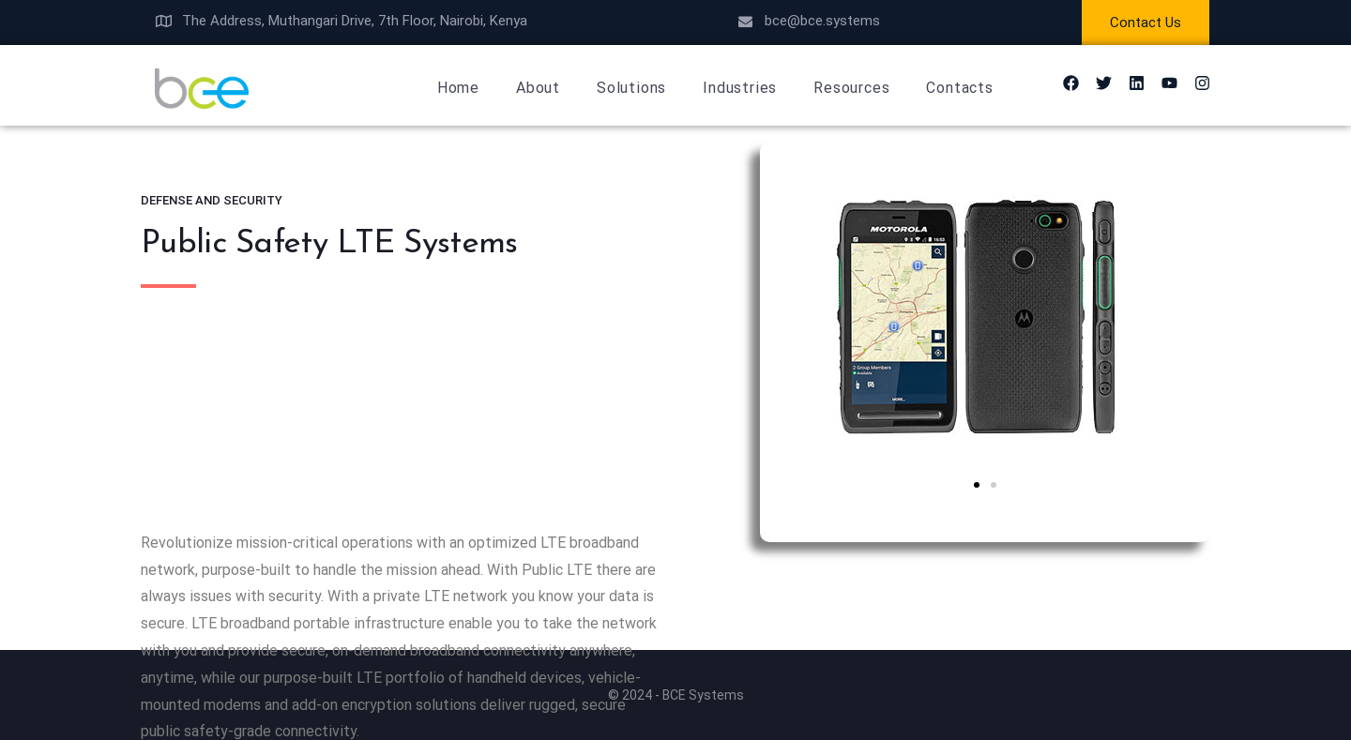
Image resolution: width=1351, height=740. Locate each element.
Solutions (631, 88)
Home (458, 88)
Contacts (959, 88)
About (538, 88)
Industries (740, 88)
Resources (851, 88)
